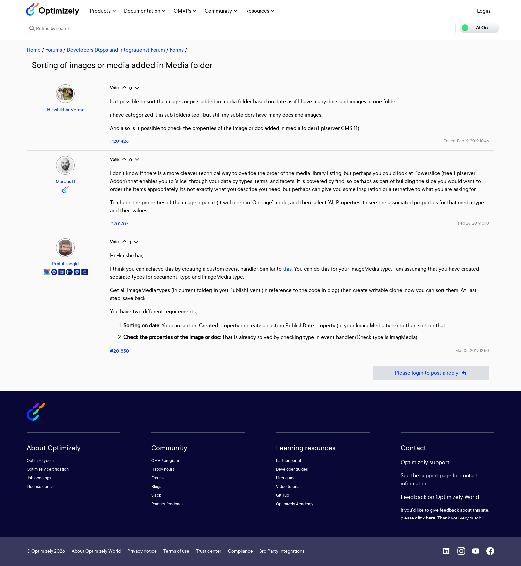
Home (34, 49)
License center (40, 486)
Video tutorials (289, 486)
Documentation (145, 10)
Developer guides (292, 469)
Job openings (39, 478)
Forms (177, 49)
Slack (156, 495)
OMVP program (165, 460)
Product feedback (167, 504)
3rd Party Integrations (282, 551)
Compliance (240, 551)
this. (288, 268)
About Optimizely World (96, 551)
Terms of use (176, 551)
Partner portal (288, 460)
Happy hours (162, 469)
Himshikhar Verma (65, 109)
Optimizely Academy (294, 504)
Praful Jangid (65, 263)
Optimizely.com (40, 460)
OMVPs (185, 10)
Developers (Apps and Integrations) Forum (116, 49)
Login (483, 10)
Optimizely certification (48, 469)
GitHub (282, 495)
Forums (53, 49)
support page (435, 475)
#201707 (119, 223)
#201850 (119, 351)
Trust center (208, 551)
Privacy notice (142, 551)
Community (221, 10)
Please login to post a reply (431, 373)
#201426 (119, 141)
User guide (286, 478)
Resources (260, 10)
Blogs (156, 486)
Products (103, 10)
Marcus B (65, 181)
